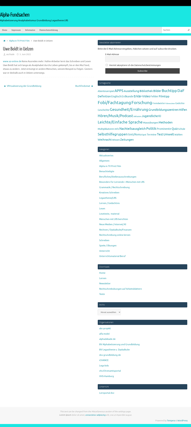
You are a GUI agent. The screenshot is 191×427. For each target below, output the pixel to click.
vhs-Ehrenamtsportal (110, 371)
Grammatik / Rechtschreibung (114, 187)
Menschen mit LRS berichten (113, 219)
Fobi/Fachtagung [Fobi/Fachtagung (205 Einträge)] (114, 102)
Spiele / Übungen (108, 245)
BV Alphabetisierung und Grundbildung (119, 344)
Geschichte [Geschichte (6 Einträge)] (103, 110)
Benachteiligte (106, 171)
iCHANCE (104, 360)
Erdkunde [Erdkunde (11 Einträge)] (127, 96)
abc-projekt (105, 328)
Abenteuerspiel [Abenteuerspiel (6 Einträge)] (106, 91)
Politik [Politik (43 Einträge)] (151, 128)
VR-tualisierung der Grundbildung (22, 86)
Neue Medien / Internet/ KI (112, 224)
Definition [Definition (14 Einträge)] (104, 96)
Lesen (102, 208)
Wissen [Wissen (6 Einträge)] (116, 139)
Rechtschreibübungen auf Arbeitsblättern (120, 289)
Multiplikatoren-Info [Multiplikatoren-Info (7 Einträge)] (108, 128)
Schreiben (104, 240)
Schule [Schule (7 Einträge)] (181, 128)
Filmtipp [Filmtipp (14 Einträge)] (164, 96)
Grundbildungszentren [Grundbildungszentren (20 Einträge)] (163, 110)
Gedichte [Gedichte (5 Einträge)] (179, 103)
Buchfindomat (84, 86)
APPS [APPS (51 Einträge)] (119, 91)
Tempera (171, 420)
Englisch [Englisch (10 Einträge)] (116, 96)
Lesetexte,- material (109, 213)
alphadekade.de (107, 339)
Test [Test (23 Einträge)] (160, 134)
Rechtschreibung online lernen (114, 235)
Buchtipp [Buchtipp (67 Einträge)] (169, 90)
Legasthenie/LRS (107, 198)
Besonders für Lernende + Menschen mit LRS (121, 182)
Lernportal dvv (106, 393)
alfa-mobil (104, 333)
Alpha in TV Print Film (19, 41)
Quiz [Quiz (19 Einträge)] (175, 129)
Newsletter (105, 283)
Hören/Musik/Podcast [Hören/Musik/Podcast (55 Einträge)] (115, 116)
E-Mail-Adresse (112, 54)
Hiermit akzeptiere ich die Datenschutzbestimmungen (133, 65)
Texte (102, 294)
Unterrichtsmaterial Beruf (112, 256)
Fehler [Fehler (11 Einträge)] (154, 96)
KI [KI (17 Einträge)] (159, 116)
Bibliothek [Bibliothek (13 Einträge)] (146, 91)
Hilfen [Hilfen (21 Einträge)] (183, 110)
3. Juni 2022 (25, 54)
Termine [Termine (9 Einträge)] (152, 134)
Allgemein (104, 160)
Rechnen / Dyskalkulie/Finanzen (115, 229)
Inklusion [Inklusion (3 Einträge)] (137, 116)
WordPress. (182, 420)
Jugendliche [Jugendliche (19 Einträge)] (150, 116)
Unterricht (104, 251)
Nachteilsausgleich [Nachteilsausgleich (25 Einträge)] (132, 129)
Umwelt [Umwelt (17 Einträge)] (168, 134)
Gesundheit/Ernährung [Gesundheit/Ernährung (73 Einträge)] (129, 109)
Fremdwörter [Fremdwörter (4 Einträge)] (159, 103)
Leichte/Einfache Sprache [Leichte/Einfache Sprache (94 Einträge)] (120, 122)
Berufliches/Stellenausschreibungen (117, 176)
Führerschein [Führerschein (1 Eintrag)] (170, 104)
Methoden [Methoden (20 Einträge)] (165, 122)
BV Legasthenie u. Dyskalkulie (114, 349)
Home (102, 273)
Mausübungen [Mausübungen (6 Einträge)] (150, 122)
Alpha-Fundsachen (14, 15)
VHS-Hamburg (106, 376)
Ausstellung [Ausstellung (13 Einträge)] (131, 91)
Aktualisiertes (106, 155)
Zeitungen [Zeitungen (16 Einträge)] (127, 140)
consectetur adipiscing (95, 415)
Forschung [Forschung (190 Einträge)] (141, 102)
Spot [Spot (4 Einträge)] (144, 134)
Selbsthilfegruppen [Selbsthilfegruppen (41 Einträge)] (113, 134)
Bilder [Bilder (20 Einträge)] (157, 91)
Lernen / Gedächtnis (109, 203)
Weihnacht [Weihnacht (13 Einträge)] (105, 140)
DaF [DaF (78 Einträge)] (180, 90)
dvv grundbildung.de (110, 355)
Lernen (102, 278)
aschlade (10, 54)
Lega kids (104, 365)
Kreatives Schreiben (109, 192)
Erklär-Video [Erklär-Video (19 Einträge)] (142, 96)
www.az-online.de (12, 61)
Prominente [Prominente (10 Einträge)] (164, 128)
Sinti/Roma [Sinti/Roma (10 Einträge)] (135, 134)
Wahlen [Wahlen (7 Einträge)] (178, 134)
